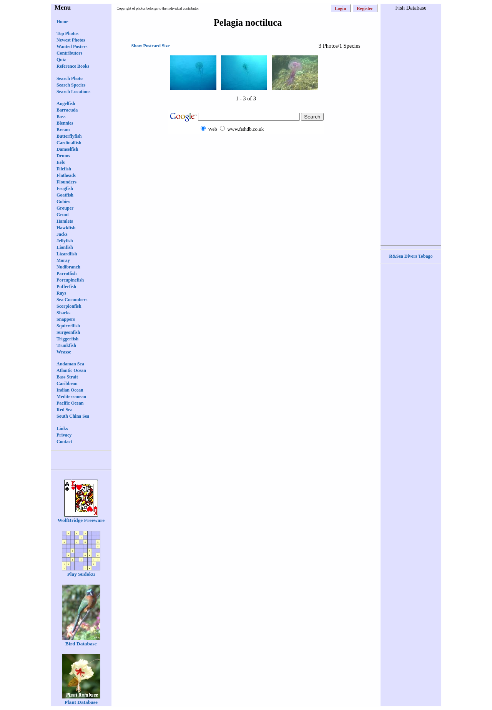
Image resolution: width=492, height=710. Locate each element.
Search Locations (73, 91)
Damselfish (67, 149)
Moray (63, 260)
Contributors (69, 53)
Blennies (65, 123)
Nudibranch (68, 267)
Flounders (66, 182)
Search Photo (70, 78)
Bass (61, 116)
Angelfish (66, 103)
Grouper (65, 208)
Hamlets (65, 221)
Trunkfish (66, 345)
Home (62, 21)
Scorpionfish (69, 306)
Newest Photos (71, 40)
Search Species (71, 85)
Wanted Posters (72, 46)
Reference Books (73, 66)
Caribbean (67, 383)
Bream (63, 129)
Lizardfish (67, 254)
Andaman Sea (70, 364)
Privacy (64, 435)
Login (340, 8)
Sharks (63, 312)
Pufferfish (66, 286)
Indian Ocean (70, 390)
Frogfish (65, 188)
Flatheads (66, 175)
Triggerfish (67, 339)
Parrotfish (66, 273)
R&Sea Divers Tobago (410, 256)
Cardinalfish (69, 142)
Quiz (61, 59)
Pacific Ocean (70, 403)
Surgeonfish (68, 332)
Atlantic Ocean (71, 370)
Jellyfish (65, 240)
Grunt (63, 214)
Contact (64, 441)
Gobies (63, 201)
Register (365, 8)
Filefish (64, 169)
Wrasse (64, 352)
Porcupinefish (70, 280)
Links (62, 428)
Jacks (62, 234)
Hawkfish (66, 227)
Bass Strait (67, 377)
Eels (61, 162)
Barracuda (67, 110)
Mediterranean (71, 396)
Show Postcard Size (150, 45)
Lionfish (65, 247)
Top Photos (67, 33)
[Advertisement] (246, 149)
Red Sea (65, 409)
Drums (63, 155)
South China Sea (73, 416)
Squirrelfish (68, 325)
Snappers (66, 319)
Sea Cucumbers (72, 299)
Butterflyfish (69, 136)
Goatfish (65, 195)
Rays (61, 293)
